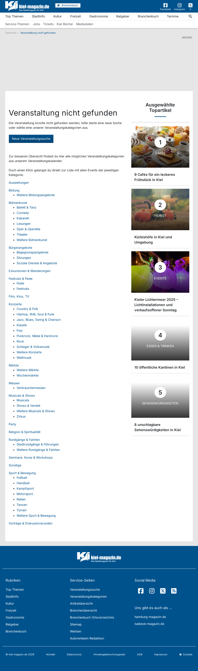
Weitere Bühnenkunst (32, 240)
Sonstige (15, 465)
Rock (20, 341)
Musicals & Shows (22, 395)
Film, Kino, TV (19, 296)
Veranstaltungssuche (85, 589)
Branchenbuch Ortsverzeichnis (92, 617)
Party (12, 424)
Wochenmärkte (27, 375)
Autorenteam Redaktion (87, 638)
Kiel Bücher (65, 24)
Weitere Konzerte (29, 352)
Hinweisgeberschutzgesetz (109, 654)
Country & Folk (27, 309)
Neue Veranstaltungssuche (31, 139)
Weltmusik (24, 358)
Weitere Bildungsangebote (36, 195)
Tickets (48, 24)
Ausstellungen (19, 182)
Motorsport (25, 494)
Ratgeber (122, 16)
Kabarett (23, 218)
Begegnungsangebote (32, 252)
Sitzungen (24, 258)
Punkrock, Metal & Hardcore (37, 336)
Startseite (10, 32)
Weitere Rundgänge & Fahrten (38, 450)
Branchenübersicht (83, 610)
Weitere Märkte (28, 370)
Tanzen (22, 505)
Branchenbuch (148, 16)
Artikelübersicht (81, 603)
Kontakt (50, 654)
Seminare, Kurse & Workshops (31, 457)
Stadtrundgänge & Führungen (38, 444)
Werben (75, 631)
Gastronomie (98, 16)
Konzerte (15, 304)
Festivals (23, 289)
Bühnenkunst (18, 203)
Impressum (160, 654)
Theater (22, 234)
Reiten (21, 499)
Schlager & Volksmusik (33, 347)
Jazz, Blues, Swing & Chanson (39, 320)
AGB (139, 654)
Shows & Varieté (28, 406)
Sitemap (76, 624)
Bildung (14, 190)
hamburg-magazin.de (150, 617)
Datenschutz (74, 654)
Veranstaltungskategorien (88, 596)
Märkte (14, 365)
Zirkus (21, 416)
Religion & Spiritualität (24, 432)
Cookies (185, 654)
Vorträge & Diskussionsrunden (30, 523)
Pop (19, 330)
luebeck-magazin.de (149, 624)
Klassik (22, 325)
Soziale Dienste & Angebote (37, 263)
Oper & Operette (28, 229)
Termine (172, 16)
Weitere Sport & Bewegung (36, 515)
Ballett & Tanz (26, 207)
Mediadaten (84, 24)
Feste (20, 283)
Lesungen (24, 224)
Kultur (57, 16)
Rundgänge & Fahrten (24, 440)
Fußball (22, 478)
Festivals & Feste (20, 279)
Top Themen (14, 16)
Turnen (21, 510)
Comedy (23, 213)
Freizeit (75, 16)
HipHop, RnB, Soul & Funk (35, 314)
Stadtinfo (38, 16)
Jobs (36, 24)
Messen (14, 383)
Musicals (23, 400)
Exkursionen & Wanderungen (29, 271)
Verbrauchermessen (31, 388)
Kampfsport (25, 488)
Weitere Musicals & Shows (36, 411)
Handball (23, 483)
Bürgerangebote (20, 248)
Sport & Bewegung (22, 473)
